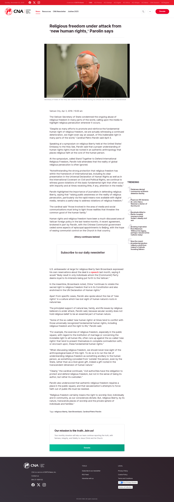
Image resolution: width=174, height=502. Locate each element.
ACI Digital (117, 2)
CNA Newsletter (59, 11)
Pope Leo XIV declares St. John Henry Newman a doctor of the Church (140, 203)
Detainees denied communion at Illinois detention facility (139, 191)
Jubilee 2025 (73, 11)
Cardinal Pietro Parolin (92, 412)
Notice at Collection (125, 487)
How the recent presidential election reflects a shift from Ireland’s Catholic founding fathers (139, 245)
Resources (46, 11)
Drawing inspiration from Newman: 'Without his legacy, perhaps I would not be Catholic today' (140, 231)
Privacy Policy (123, 471)
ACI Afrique (135, 2)
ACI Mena (144, 2)
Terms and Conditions (125, 478)
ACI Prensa (98, 2)
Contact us (35, 476)
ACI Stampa (108, 2)
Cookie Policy (122, 475)
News (38, 11)
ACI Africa (126, 2)
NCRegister (165, 2)
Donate (162, 11)
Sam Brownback (75, 412)
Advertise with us (88, 478)
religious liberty (60, 412)
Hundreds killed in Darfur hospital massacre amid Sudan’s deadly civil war (139, 216)
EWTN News (79, 2)
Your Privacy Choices (128, 482)
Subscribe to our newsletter (91, 471)
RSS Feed (85, 475)
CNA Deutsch (154, 2)
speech (95, 272)
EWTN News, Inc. (50, 472)
